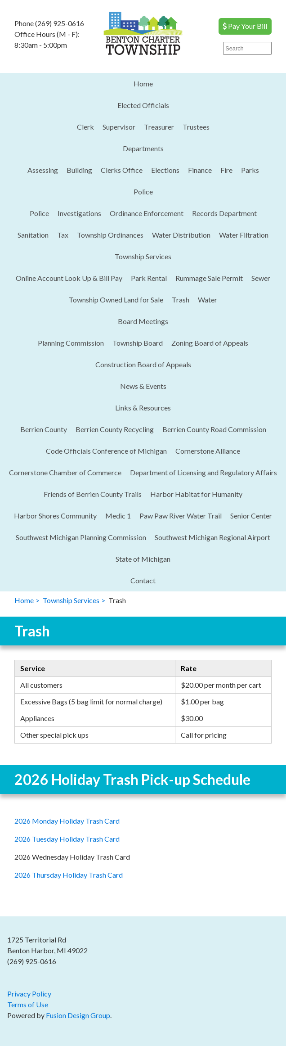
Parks (250, 170)
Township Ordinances (110, 234)
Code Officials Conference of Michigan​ (106, 450)
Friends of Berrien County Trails (93, 494)
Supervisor (119, 126)
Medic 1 (118, 515)
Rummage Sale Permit (209, 278)
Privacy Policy (29, 993)
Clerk (85, 126)
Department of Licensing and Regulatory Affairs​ (203, 472)
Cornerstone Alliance (207, 450)
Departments (143, 148)
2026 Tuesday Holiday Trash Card (67, 838)
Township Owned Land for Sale (116, 299)
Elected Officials (143, 105)
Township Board (137, 342)
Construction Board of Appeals (143, 364)
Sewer (260, 278)
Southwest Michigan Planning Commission (81, 537)
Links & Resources (143, 407)
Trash (180, 299)
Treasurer (159, 126)
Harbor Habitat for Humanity (196, 494)
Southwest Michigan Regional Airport (212, 537)
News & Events (143, 386)
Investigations (79, 213)
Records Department (224, 213)
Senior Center (251, 515)
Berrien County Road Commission (214, 429)
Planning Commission (71, 342)
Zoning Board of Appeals (209, 342)
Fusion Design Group (78, 1015)
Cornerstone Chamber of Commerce (65, 472)
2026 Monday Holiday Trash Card (67, 820)
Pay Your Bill (245, 26)
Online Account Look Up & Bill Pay (69, 278)
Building (79, 170)
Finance (200, 170)
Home (143, 83)
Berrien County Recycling (115, 429)
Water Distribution (181, 234)
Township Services (143, 256)
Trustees (196, 126)
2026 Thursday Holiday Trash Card (68, 874)
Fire (226, 170)
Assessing (42, 170)
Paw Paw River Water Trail (180, 515)
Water (207, 299)
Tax (62, 234)
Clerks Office (122, 170)
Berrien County (43, 429)
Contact (143, 580)
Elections (165, 170)
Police (143, 191)
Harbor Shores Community (55, 515)
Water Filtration (243, 234)
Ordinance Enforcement (146, 213)
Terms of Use (27, 1004)
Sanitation (33, 234)
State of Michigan (143, 559)
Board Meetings (143, 321)
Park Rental (149, 278)
